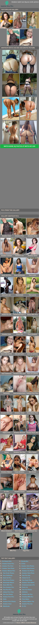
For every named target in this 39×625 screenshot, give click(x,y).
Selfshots (25, 592)
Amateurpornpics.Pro (28, 585)
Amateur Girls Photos (27, 566)
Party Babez (25, 599)
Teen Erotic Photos (8, 573)
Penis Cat (25, 587)
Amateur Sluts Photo (28, 573)
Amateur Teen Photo (8, 568)
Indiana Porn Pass (8, 592)
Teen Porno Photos (8, 580)
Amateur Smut (7, 604)
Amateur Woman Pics (8, 570)
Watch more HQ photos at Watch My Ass (19, 146)
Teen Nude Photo (27, 580)
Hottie (4, 599)
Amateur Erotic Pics (8, 563)
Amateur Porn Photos (9, 601)
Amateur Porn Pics (8, 596)
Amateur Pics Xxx (27, 604)
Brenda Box (24, 561)
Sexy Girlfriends (7, 575)
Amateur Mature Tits (28, 601)
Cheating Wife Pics (27, 596)
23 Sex (23, 563)
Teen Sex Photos (8, 594)
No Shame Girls (6, 561)
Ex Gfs (24, 606)
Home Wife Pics (7, 585)
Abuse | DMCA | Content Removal (26, 622)
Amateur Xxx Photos (28, 570)
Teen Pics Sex (26, 575)
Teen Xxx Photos (27, 589)
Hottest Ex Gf (26, 578)
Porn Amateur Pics (8, 587)
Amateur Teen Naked (28, 582)
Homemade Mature (8, 582)
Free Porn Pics (7, 589)
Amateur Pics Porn (7, 566)
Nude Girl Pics (7, 578)
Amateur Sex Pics (27, 594)
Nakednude (6, 606)
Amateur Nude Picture (27, 568)
